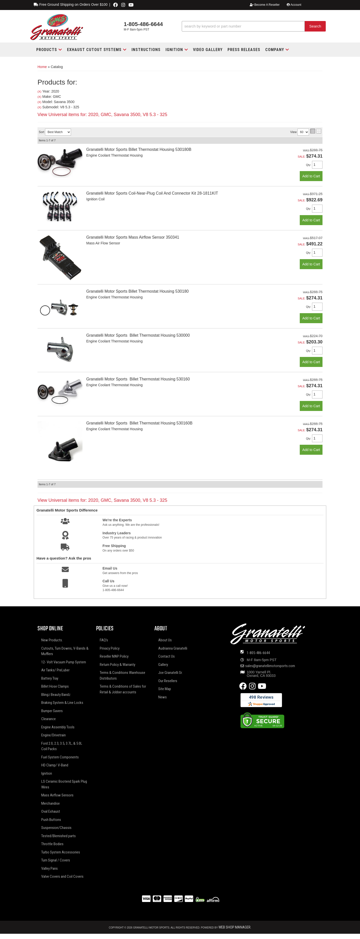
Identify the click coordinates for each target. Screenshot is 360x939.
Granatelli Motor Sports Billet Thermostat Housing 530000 (138, 335)
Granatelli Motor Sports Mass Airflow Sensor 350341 (132, 237)
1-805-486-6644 (258, 653)
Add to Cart (311, 176)
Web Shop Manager (234, 927)
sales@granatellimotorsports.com (270, 666)
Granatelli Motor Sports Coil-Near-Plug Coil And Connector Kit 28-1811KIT (152, 193)
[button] (254, 26)
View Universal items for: (102, 114)
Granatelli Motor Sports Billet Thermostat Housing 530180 (137, 291)
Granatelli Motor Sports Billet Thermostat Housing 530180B (138, 149)
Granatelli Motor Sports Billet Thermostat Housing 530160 (138, 379)
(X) (39, 91)
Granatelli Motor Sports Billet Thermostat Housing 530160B (139, 423)
